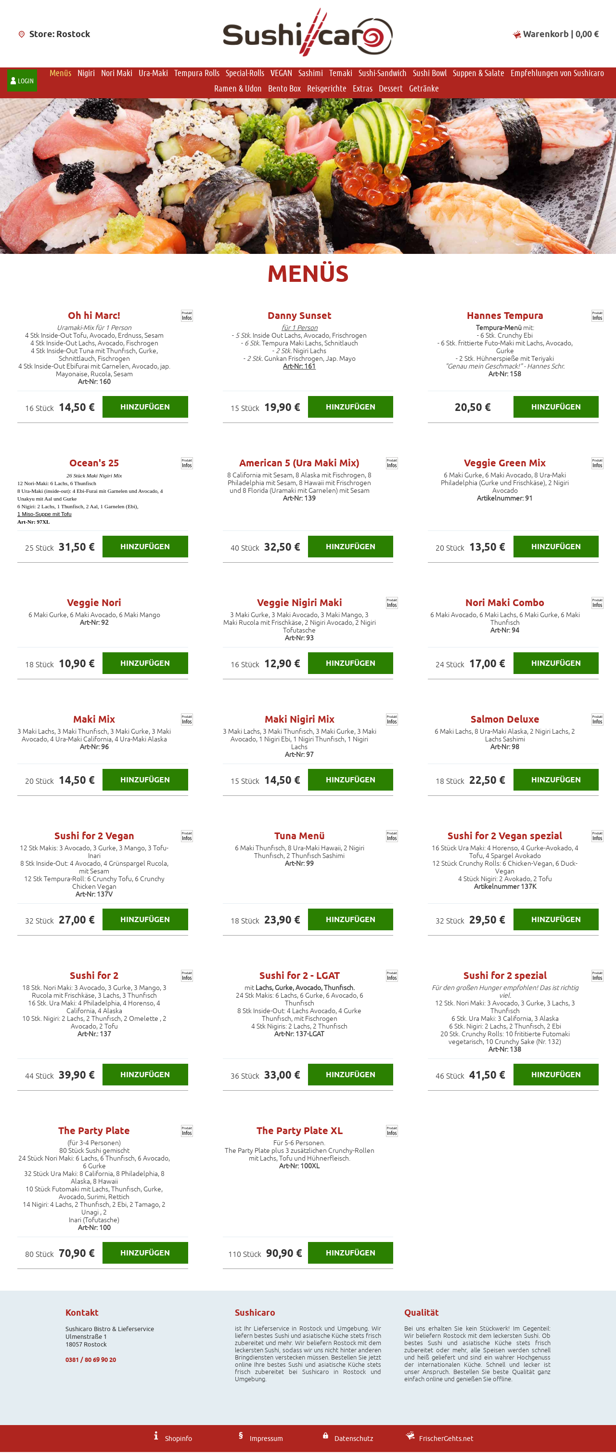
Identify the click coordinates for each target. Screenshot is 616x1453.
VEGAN (281, 73)
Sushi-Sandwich (383, 73)
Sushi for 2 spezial (505, 976)
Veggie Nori (94, 603)
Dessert (391, 89)
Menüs (60, 73)
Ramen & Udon (238, 89)
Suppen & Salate (478, 73)
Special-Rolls (245, 73)
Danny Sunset (300, 316)
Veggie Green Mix (505, 464)
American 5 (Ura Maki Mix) (299, 464)
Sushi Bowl (430, 73)
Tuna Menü (299, 837)
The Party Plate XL (300, 1131)
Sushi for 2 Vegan (94, 837)
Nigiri (86, 73)
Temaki (340, 73)
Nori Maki (116, 73)
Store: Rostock (53, 34)
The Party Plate (94, 1131)
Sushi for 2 (94, 976)
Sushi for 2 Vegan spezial (505, 837)
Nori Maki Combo (504, 603)
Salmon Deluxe (505, 720)
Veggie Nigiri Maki (299, 603)
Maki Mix (94, 720)
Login (26, 82)
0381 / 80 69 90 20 (90, 1360)
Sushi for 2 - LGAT (299, 976)
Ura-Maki (153, 73)
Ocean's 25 (94, 464)
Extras (362, 89)
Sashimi (310, 73)
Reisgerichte (326, 89)
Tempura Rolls (196, 73)
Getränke (424, 89)
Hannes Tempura (505, 316)
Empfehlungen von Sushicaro (557, 73)
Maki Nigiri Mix (299, 720)
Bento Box (284, 89)
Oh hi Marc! (94, 316)
